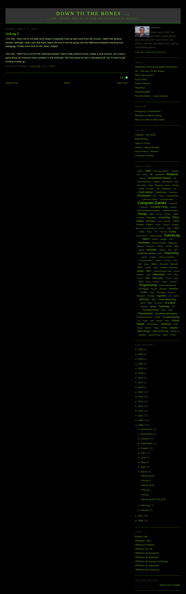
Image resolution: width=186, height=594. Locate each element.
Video (167, 321)
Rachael (163, 289)
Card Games (145, 192)
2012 (141, 406)
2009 (141, 420)
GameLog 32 (147, 475)
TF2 (173, 306)
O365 (169, 275)
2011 (141, 410)
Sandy (176, 296)
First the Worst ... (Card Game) (151, 96)
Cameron (166, 188)
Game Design (156, 236)
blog (151, 185)
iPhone (162, 250)
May (143, 462)
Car (174, 189)
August (145, 448)
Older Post (122, 83)
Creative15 (143, 207)
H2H (171, 239)
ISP (175, 250)
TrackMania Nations (144, 317)
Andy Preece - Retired (146, 151)
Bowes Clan (141, 536)
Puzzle (154, 289)
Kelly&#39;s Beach (146, 253)
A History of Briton (144, 155)
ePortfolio (150, 221)
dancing (173, 207)
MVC (148, 271)
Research (141, 296)
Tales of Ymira (142, 143)
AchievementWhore (161, 171)
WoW (165, 335)
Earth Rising (141, 139)
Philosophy (157, 278)
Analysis (172, 174)
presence (173, 282)
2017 (141, 382)
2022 (141, 363)
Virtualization (152, 324)
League (152, 257)
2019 (141, 373)
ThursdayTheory (150, 310)
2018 (141, 377)
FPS (156, 232)
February (146, 505)
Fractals (163, 232)
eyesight (167, 221)
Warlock (148, 328)
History (160, 246)
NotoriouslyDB (142, 91)
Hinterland (150, 246)
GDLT (52, 66)
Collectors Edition (150, 199)
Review (151, 296)
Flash (169, 228)
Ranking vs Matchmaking (148, 115)
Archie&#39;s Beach (159, 178)
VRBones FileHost (144, 545)
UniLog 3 (12, 34)
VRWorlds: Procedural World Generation (156, 67)
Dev (152, 214)
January (145, 510)
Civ (154, 195)
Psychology (143, 289)
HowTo (169, 246)
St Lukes (170, 302)
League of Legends (166, 257)
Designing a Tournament (148, 111)
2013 (141, 401)
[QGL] (140, 171)
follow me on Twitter (170, 585)
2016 (141, 387)
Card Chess (141, 79)
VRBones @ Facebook (147, 553)
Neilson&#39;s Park (162, 271)
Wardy (140, 328)
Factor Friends (142, 83)
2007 (141, 515)
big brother (142, 185)
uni (151, 320)
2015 (141, 392)
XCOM (173, 335)
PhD (147, 278)
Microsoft (164, 264)
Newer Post (11, 83)
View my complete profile (150, 52)
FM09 (141, 232)
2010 (141, 415)
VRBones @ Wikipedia (147, 565)
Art (175, 178)
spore (142, 303)
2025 (141, 349)
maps (146, 264)
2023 (141, 359)
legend (158, 260)
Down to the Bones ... (93, 13)
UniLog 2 (145, 489)
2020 (141, 368)
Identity (141, 250)
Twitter (145, 321)
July (143, 452)
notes (148, 275)
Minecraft (174, 264)
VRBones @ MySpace (147, 557)
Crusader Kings (159, 206)
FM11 (149, 232)
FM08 (176, 228)
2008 (141, 425)
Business (150, 189)
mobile (148, 267)
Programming (148, 285)
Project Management (167, 285)
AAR (148, 170)
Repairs (171, 292)
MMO (140, 267)
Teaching (164, 306)
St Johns (158, 303)
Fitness (161, 228)
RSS (122, 77)
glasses (155, 239)
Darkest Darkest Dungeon (148, 210)
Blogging (159, 185)
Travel (157, 317)
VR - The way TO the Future (150, 71)
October (145, 438)
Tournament (145, 313)
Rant (152, 292)
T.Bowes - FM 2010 (145, 134)
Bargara (156, 182)
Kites (160, 253)
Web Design (144, 331)
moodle (163, 267)
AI (151, 174)
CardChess (160, 192)
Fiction (157, 225)
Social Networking (167, 299)
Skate (153, 300)
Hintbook (140, 246)
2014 (141, 396)
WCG (164, 327)
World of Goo (154, 335)
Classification (173, 196)
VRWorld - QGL (143, 540)
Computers (173, 203)
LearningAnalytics (146, 260)
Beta (176, 182)
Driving (167, 214)
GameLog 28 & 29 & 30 (153, 499)
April (143, 467)
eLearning (164, 217)
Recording (161, 292)
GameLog (171, 235)
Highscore (172, 243)
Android (142, 178)
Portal (164, 282)
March (144, 471)
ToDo (163, 310)
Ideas (176, 246)
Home (67, 83)
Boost (167, 185)
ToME (170, 310)
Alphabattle (159, 175)
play (175, 278)
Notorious (140, 87)
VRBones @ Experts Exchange (151, 561)
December (146, 429)
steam (153, 306)
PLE (141, 281)
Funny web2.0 (141, 236)
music (140, 270)
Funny (172, 231)
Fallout (149, 224)
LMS (139, 264)
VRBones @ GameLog (147, 569)
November (146, 434)
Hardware (144, 242)
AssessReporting (144, 182)
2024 (141, 354)
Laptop (144, 257)
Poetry (148, 282)
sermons (144, 299)
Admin (144, 175)
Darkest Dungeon (170, 210)
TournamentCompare (166, 313)
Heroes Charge (159, 243)
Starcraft (144, 307)
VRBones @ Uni (143, 549)
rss (170, 296)
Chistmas (173, 192)
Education (151, 217)
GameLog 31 (147, 485)
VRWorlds (166, 324)
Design (142, 213)
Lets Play (167, 260)
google (164, 239)
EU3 (159, 221)
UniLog (144, 494)
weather (174, 327)
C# (158, 188)
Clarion (161, 196)
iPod (170, 250)
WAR (176, 324)
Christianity (143, 195)
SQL (150, 303)
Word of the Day (160, 331)
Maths (154, 264)
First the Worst (149, 228)
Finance (166, 225)
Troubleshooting (171, 317)
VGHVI (159, 321)
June (144, 457)
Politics (156, 282)
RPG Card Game (144, 75)
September (147, 443)
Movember (173, 268)
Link (175, 260)
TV (139, 321)
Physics (168, 278)
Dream (159, 214)
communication (166, 199)
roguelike (161, 295)
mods (155, 268)
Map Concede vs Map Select (150, 119)
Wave (156, 328)
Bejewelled (167, 182)
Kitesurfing (172, 253)
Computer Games (152, 203)
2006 (141, 520)
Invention (152, 249)
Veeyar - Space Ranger (147, 147)
